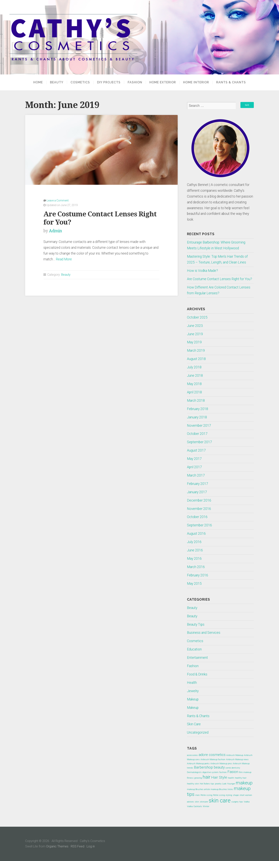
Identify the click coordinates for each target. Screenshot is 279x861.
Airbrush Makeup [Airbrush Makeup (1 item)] (234, 755)
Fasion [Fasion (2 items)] (232, 771)
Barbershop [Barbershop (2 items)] (203, 767)
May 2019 (194, 342)
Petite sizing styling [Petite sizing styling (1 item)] (222, 795)
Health (192, 683)
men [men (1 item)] (197, 795)
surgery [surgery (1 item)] (235, 802)
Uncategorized (197, 732)
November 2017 (199, 425)
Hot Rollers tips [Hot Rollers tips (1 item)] (207, 783)
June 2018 (195, 375)
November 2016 (199, 509)
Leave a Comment (58, 200)
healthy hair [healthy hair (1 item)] (240, 778)
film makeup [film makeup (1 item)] (245, 772)
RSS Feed (77, 846)
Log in (91, 846)
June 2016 (195, 550)
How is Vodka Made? (202, 271)
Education (194, 649)
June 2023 (195, 326)
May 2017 (194, 459)
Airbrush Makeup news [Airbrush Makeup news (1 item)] (237, 759)
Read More (64, 259)
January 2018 (197, 417)
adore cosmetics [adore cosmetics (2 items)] (212, 754)
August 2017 (196, 450)
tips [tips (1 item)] (241, 802)
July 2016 (194, 542)
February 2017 (197, 484)
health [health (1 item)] (231, 778)
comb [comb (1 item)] (228, 768)
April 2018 (194, 392)
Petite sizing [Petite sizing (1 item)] (206, 795)
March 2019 (196, 350)
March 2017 (196, 475)
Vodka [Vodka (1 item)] (247, 802)
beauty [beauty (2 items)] (219, 767)
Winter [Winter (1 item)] (206, 806)
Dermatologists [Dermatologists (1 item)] (194, 772)
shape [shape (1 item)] (236, 795)
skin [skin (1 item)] (197, 802)
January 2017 (197, 492)
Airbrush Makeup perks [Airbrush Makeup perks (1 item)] (198, 763)
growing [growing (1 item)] (198, 778)
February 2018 (197, 409)
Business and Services (203, 633)
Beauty (56, 82)
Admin (55, 230)
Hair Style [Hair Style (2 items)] (219, 777)
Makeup (193, 699)
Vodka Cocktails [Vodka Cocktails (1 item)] (194, 806)
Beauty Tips (195, 624)
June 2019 (195, 334)
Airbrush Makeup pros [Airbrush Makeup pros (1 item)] (221, 763)
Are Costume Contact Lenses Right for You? (219, 279)
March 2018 (196, 400)
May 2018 (194, 384)
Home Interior (196, 82)
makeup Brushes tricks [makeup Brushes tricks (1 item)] (222, 789)
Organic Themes (57, 846)
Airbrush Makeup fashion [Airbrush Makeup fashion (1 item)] (213, 759)
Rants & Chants (231, 82)
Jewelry (193, 691)
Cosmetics (80, 82)
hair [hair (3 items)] (206, 777)
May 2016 (194, 558)
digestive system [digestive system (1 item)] (210, 772)
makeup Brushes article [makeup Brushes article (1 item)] (198, 789)
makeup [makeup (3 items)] (244, 783)
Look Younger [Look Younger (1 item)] (228, 783)
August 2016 (196, 533)
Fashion (135, 82)
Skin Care (194, 724)
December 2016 (199, 500)
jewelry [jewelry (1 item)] (218, 783)
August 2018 (196, 359)
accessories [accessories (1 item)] (192, 755)
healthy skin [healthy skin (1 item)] (193, 783)
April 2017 (194, 467)
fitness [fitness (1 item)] (190, 778)
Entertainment (197, 658)
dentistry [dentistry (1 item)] (236, 768)
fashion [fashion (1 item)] (223, 772)
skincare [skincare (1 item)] (204, 802)
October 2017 (197, 434)
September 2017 (199, 442)
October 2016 (197, 517)
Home (38, 82)
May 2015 (194, 584)
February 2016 (197, 575)
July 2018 (194, 367)
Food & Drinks (197, 674)
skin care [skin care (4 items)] (220, 800)
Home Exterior (162, 82)
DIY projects (109, 82)
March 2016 (196, 567)
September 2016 (199, 525)
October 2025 (197, 317)
